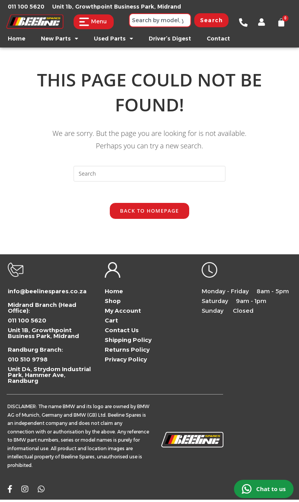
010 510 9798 (27, 361)
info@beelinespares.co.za (47, 293)
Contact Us (122, 332)
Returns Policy (127, 352)
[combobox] (160, 20)
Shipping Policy (128, 342)
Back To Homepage (149, 213)
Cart (111, 322)
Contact (218, 38)
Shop (113, 303)
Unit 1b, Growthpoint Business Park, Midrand (116, 6)
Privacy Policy (126, 361)
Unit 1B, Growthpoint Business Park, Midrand (43, 335)
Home (16, 38)
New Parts (59, 38)
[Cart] (281, 22)
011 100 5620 (26, 6)
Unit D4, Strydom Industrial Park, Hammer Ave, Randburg (49, 377)
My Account (123, 313)
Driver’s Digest (170, 38)
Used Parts (113, 38)
